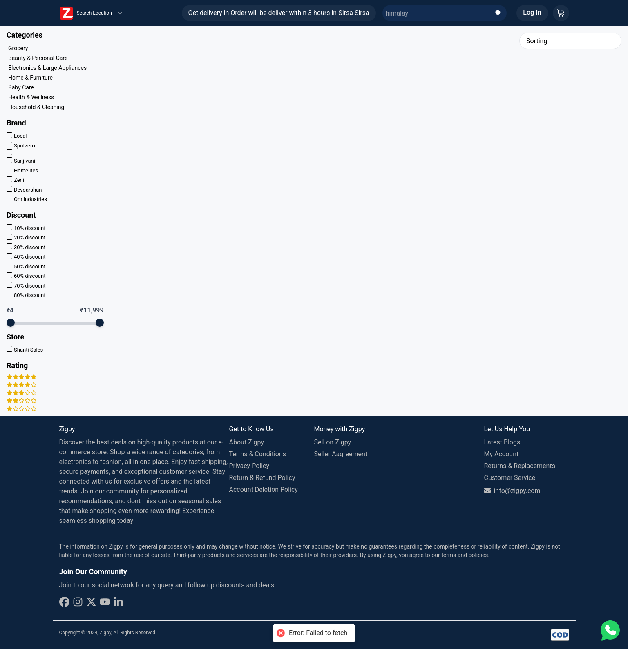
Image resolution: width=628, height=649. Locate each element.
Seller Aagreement (341, 454)
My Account (501, 454)
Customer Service (510, 478)
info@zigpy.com (512, 491)
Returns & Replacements (519, 466)
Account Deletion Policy (263, 489)
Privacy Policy (249, 466)
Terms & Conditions (257, 454)
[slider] (11, 323)
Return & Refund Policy (262, 478)
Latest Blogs (502, 442)
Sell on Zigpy (332, 442)
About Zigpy (246, 442)
